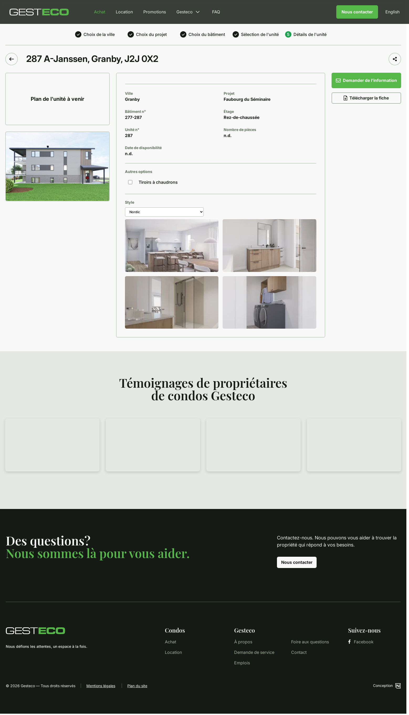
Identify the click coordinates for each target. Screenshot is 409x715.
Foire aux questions (310, 641)
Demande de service (254, 652)
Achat (99, 11)
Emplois (242, 662)
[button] (87, 178)
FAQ (216, 11)
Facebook (361, 641)
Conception (387, 685)
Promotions (154, 11)
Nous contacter (357, 11)
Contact (299, 652)
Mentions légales (100, 686)
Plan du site (137, 686)
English (392, 11)
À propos (243, 641)
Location (124, 11)
